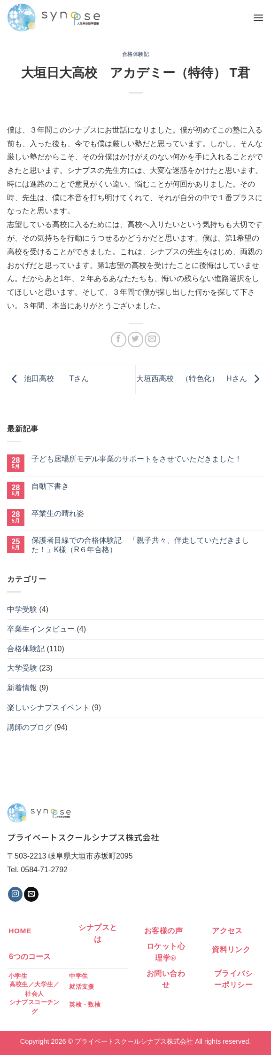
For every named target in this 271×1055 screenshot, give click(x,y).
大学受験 (22, 668)
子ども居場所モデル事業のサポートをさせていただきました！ (136, 459)
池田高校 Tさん (48, 379)
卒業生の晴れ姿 (57, 513)
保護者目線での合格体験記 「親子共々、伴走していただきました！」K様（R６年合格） (140, 544)
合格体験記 (135, 54)
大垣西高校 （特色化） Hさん (200, 379)
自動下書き (50, 486)
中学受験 (22, 609)
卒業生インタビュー (41, 629)
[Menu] (258, 17)
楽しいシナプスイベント (48, 707)
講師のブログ (29, 727)
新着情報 (22, 688)
